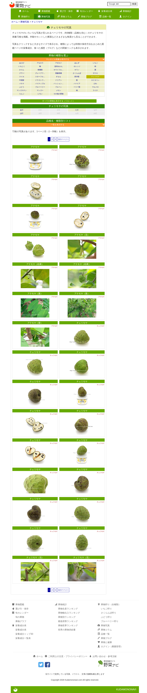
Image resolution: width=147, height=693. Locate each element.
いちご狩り (106, 609)
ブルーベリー (40, 87)
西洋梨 (76, 77)
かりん (21, 70)
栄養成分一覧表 (23, 638)
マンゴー (40, 90)
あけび (21, 63)
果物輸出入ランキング (69, 613)
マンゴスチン (22, 90)
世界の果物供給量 (67, 630)
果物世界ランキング (68, 625)
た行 (77, 110)
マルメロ (95, 87)
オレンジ (77, 66)
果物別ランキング (67, 617)
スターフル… (40, 77)
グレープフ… (40, 73)
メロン (58, 90)
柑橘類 (40, 70)
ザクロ (95, 73)
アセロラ (40, 63)
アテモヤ (35, 147)
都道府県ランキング (68, 621)
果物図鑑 (44, 11)
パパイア (77, 84)
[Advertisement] (124, 65)
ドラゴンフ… (40, 80)
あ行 (21, 110)
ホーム (24, 11)
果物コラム (64, 16)
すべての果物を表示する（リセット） (58, 101)
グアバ (21, 73)
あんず (76, 63)
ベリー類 (77, 87)
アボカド (58, 63)
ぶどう (21, 87)
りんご (21, 94)
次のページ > (63, 139)
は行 (21, 113)
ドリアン (58, 80)
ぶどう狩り (106, 617)
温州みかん (58, 66)
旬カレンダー (85, 11)
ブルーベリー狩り (109, 621)
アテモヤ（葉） (35, 293)
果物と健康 (105, 642)
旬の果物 (19, 617)
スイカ (21, 77)
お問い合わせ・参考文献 (103, 656)
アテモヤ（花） (82, 235)
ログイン (125, 16)
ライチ (95, 90)
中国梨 (21, 80)
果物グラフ (20, 621)
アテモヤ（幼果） (35, 264)
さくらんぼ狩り (108, 613)
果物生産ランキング (68, 609)
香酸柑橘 (58, 73)
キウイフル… (58, 70)
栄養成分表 (105, 11)
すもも (58, 77)
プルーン (58, 87)
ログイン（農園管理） (110, 646)
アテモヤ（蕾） (35, 323)
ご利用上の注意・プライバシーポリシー (66, 656)
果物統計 (125, 11)
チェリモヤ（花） (35, 557)
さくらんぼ (77, 73)
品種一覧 (105, 16)
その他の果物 (58, 94)
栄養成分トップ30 (24, 634)
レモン (40, 94)
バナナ (21, 84)
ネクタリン (95, 80)
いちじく (21, 66)
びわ (95, 84)
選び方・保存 (64, 11)
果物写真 (44, 16)
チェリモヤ (36, 22)
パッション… (58, 84)
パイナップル (40, 84)
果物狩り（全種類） (109, 604)
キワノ (76, 70)
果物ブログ (85, 16)
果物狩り (24, 16)
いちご (95, 63)
